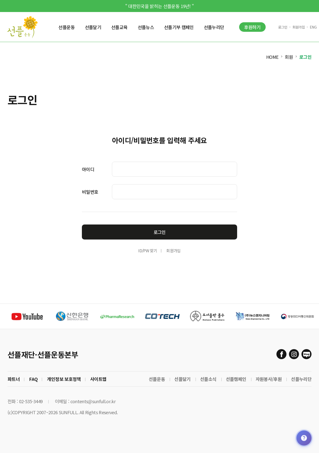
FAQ (33, 379)
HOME (272, 57)
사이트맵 (98, 379)
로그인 (282, 27)
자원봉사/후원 (269, 379)
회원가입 (298, 27)
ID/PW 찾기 (147, 251)
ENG (313, 27)
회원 (289, 57)
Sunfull (23, 27)
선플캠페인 (236, 379)
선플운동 (157, 379)
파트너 (14, 379)
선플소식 (208, 379)
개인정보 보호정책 (64, 379)
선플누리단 (301, 379)
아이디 (88, 169)
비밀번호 (90, 191)
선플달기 (182, 379)
